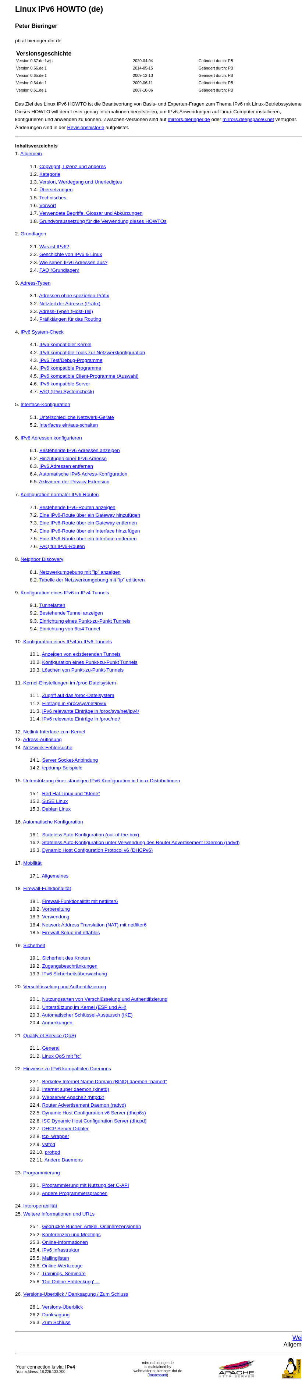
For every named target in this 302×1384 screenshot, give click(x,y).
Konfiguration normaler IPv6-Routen (60, 494)
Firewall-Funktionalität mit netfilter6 (80, 901)
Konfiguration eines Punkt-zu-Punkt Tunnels (89, 662)
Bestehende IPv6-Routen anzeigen (77, 507)
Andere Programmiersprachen (75, 1193)
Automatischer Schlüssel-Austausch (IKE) (87, 1015)
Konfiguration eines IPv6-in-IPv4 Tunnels (65, 592)
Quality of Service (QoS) (49, 1035)
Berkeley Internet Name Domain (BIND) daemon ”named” (104, 1081)
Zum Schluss (56, 1322)
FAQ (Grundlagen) (59, 270)
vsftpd (48, 1144)
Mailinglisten (55, 1258)
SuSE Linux (55, 801)
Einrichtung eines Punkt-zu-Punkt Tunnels (84, 621)
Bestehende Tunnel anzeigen (71, 613)
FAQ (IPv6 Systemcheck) (66, 391)
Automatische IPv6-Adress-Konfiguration (83, 474)
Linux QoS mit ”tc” (61, 1056)
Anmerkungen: (58, 1022)
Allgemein (31, 153)
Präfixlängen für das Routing (70, 319)
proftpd (52, 1152)
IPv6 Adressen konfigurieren (51, 438)
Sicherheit (34, 945)
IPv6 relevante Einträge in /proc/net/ (81, 719)
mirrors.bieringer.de (189, 119)
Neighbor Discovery (42, 559)
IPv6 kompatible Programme (70, 368)
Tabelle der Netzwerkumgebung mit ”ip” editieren (92, 580)
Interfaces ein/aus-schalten (68, 425)
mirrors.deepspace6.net (248, 119)
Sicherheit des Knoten (66, 958)
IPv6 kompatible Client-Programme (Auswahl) (89, 376)
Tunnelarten (52, 605)
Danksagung (56, 1314)
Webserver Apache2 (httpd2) (73, 1097)
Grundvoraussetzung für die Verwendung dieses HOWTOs (103, 221)
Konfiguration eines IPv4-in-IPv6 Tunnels (67, 641)
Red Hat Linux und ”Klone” (71, 793)
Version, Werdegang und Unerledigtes (80, 182)
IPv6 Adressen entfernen (66, 466)
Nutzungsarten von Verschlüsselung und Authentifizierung (104, 999)
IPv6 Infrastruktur (60, 1250)
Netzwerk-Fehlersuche (47, 747)
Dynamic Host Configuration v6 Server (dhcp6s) (94, 1113)
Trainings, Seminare (64, 1273)
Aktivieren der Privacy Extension (74, 481)
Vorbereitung (56, 909)
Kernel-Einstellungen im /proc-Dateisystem (69, 683)
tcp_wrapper (55, 1136)
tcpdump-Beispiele (62, 768)
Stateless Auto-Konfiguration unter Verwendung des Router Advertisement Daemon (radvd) (140, 842)
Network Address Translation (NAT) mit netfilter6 (94, 925)
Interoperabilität (40, 1206)
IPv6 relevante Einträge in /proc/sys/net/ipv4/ (90, 711)
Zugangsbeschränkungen (69, 966)
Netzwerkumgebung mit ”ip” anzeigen (80, 572)
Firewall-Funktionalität (47, 888)
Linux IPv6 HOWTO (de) (59, 9)
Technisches (52, 197)
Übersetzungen (55, 189)
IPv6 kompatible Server (64, 384)
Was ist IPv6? (54, 246)
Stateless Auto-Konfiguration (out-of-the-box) (90, 834)
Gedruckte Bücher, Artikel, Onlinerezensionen (91, 1226)
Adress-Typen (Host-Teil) (66, 311)
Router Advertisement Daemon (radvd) (84, 1105)
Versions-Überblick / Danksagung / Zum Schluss (75, 1294)
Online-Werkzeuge (62, 1266)
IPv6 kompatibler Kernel (65, 344)
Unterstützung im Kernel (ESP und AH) (84, 1007)
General (50, 1048)
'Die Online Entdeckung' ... (70, 1281)
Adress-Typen (35, 283)
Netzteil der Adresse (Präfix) (69, 303)
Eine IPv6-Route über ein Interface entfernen (88, 538)
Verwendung (55, 916)
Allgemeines (55, 876)
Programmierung (41, 1172)
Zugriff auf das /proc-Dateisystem (78, 695)
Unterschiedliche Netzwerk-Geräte (76, 417)
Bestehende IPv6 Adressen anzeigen (79, 450)
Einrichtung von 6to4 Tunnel (69, 628)
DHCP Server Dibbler (65, 1128)
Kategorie (49, 174)
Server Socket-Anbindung (70, 760)
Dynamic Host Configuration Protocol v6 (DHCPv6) (97, 850)
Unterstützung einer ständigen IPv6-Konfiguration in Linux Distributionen (101, 780)
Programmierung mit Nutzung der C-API (85, 1185)
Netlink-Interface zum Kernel (54, 731)
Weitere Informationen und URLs (59, 1214)
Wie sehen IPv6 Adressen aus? (73, 262)
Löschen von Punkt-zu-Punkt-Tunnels (83, 670)
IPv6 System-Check (42, 332)
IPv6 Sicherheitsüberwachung (74, 973)
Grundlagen (33, 233)
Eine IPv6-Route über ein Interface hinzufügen (89, 531)
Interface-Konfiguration (45, 404)
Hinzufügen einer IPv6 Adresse (73, 458)
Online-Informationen (65, 1242)
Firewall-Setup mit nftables (71, 932)
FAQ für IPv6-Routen (62, 546)
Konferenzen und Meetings (71, 1234)
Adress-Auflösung (42, 739)
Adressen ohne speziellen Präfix (74, 295)
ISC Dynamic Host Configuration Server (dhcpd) (94, 1121)
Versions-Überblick (62, 1307)
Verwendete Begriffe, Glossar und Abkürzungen (91, 213)
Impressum (158, 1375)
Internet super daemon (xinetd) (75, 1089)
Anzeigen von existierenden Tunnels (81, 654)
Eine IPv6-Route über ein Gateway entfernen (88, 523)
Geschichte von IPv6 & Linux (70, 254)
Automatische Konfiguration (53, 822)
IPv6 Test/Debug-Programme (71, 360)
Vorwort (47, 205)
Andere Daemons (64, 1160)
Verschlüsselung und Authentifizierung (64, 986)
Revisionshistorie (85, 127)
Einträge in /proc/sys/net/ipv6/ (74, 703)
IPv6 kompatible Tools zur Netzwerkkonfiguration (92, 352)
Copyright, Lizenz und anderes (72, 166)
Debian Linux (56, 809)
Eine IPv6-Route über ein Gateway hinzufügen (89, 515)
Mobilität (32, 863)
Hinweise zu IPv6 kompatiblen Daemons (67, 1068)
